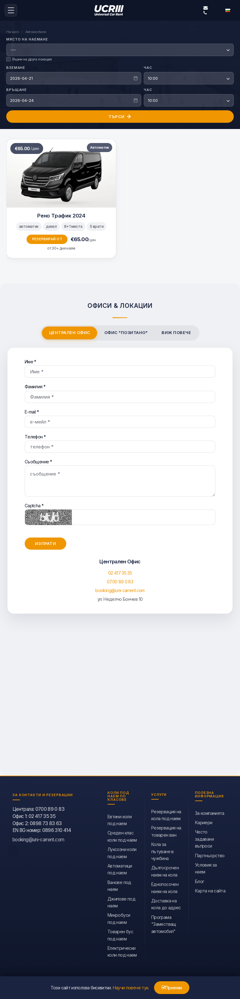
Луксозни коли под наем (122, 851)
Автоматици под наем (120, 868)
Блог (199, 880)
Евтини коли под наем (120, 819)
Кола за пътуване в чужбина (162, 850)
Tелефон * (120, 442)
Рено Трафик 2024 (61, 214)
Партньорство (209, 854)
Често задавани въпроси (204, 837)
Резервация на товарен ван (166, 830)
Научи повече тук (130, 987)
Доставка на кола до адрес (166, 903)
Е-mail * (120, 417)
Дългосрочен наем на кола (165, 870)
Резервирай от (47, 238)
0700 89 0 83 (120, 580)
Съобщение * (120, 476)
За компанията (209, 812)
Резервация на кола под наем (166, 814)
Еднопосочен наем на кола (164, 886)
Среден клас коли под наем (122, 835)
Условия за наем (206, 867)
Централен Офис (69, 331)
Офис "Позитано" (126, 331)
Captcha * (120, 513)
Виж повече (176, 331)
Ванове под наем (119, 884)
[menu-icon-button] (11, 10)
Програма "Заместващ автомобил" (163, 923)
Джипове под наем (121, 901)
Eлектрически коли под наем (122, 950)
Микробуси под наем (119, 917)
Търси (120, 115)
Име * (120, 367)
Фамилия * (120, 392)
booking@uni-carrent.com (205, 7)
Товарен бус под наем (120, 934)
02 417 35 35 (120, 571)
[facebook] (13, 849)
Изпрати (45, 542)
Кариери (203, 821)
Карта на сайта (210, 889)
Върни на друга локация (29, 58)
